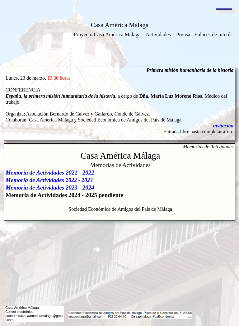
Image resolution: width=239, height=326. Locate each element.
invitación (223, 125)
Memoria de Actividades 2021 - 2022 (50, 172)
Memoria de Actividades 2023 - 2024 (50, 187)
